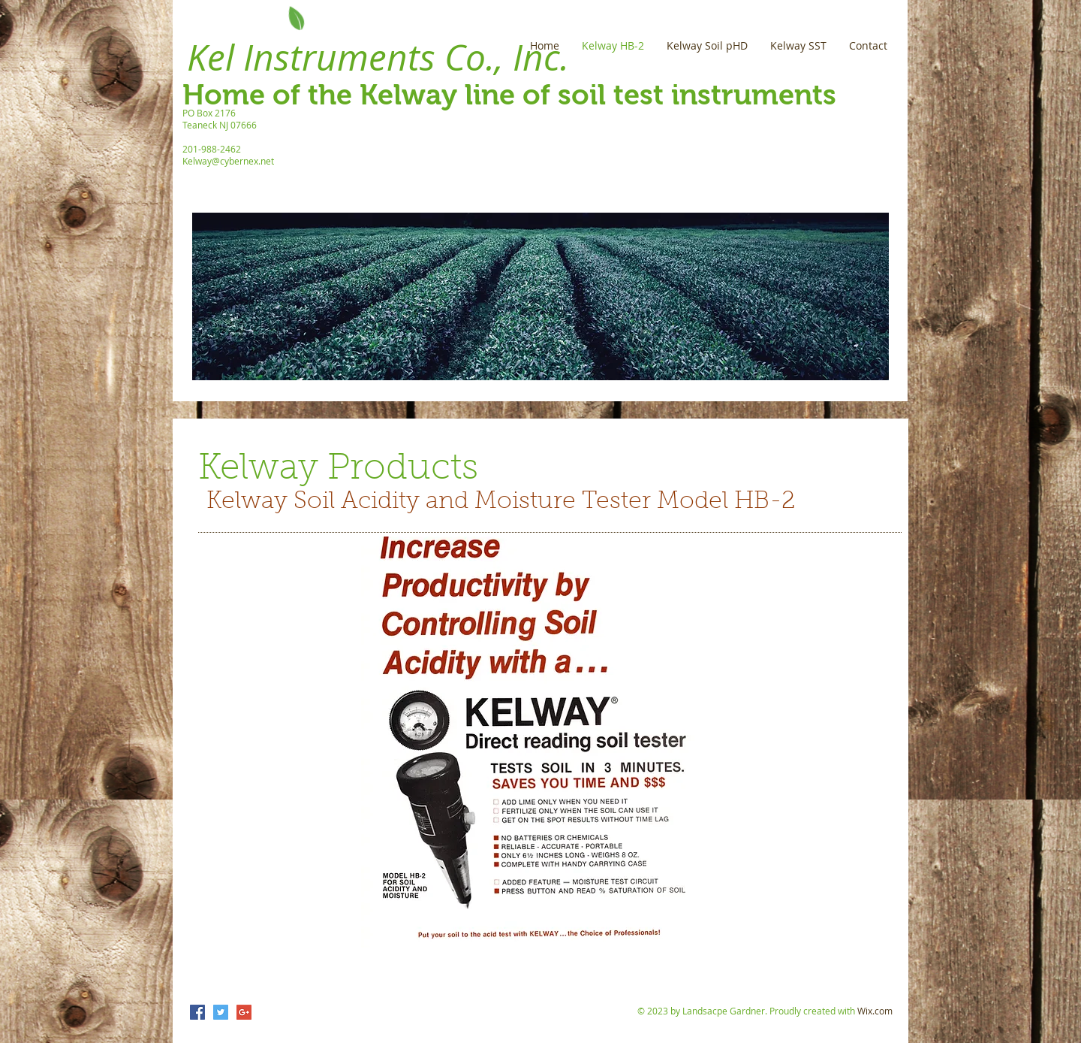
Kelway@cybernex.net (228, 161)
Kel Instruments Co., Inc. (378, 57)
